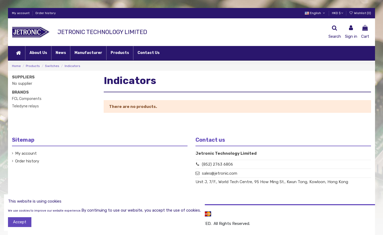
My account (21, 13)
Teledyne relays (25, 106)
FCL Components (26, 98)
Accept (19, 222)
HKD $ (337, 13)
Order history (45, 13)
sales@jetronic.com (219, 173)
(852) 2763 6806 (217, 164)
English (315, 13)
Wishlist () (360, 13)
